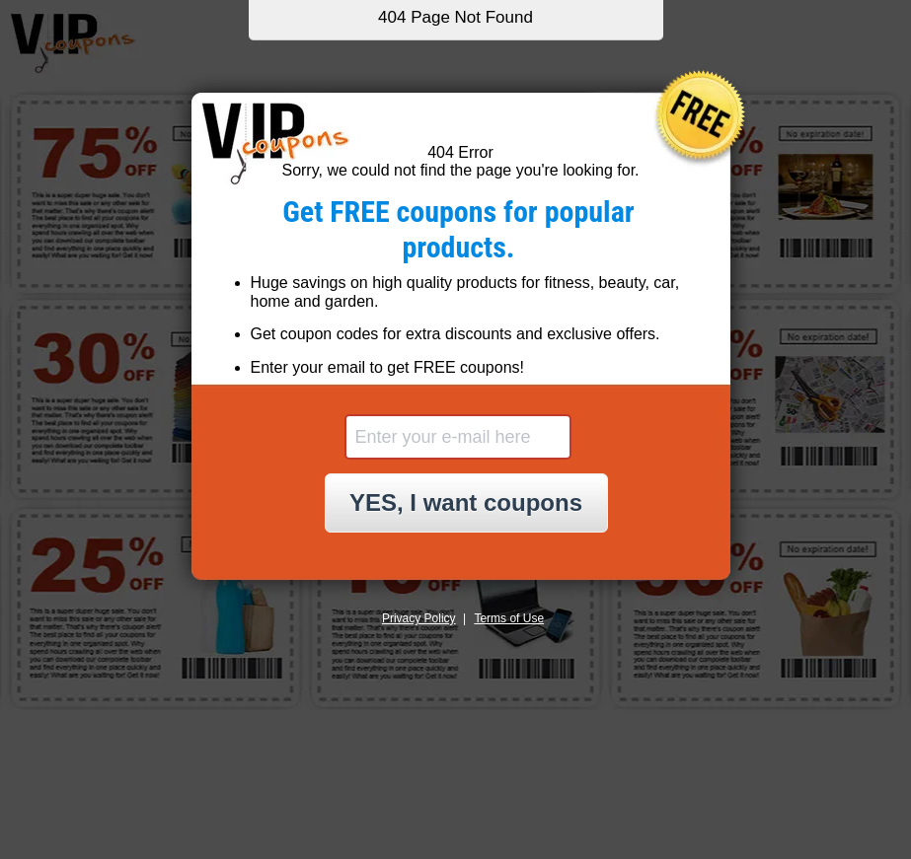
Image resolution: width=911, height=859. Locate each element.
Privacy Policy (419, 618)
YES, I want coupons (465, 502)
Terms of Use (509, 618)
